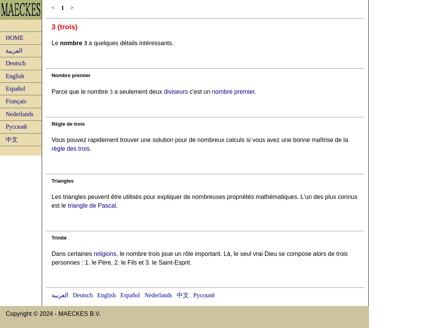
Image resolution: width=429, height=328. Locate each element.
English (15, 76)
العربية (14, 50)
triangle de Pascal (92, 205)
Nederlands (19, 114)
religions (105, 254)
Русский (16, 126)
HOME (15, 38)
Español (15, 88)
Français (16, 101)
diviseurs (176, 91)
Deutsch (15, 63)
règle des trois (71, 148)
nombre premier (233, 91)
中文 (12, 139)
